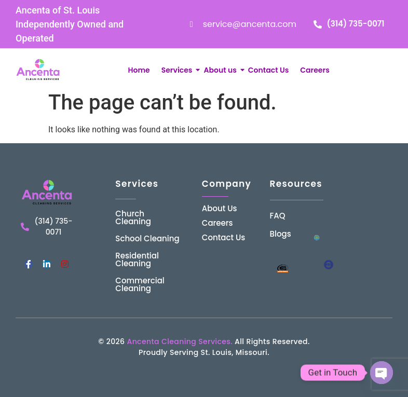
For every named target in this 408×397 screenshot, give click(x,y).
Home (138, 70)
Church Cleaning (133, 217)
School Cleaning (147, 238)
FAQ (277, 215)
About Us (219, 208)
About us (221, 70)
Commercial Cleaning (139, 284)
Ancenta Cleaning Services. (179, 341)
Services (178, 70)
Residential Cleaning (137, 259)
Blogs (280, 233)
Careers (314, 70)
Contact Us (268, 70)
